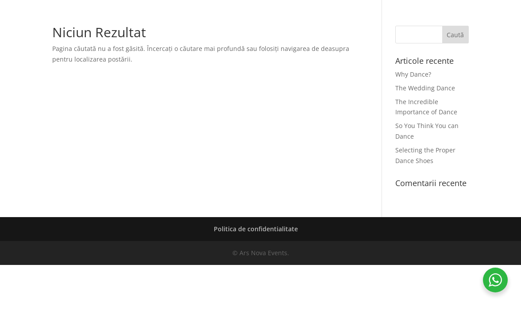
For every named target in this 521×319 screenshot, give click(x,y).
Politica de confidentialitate (256, 229)
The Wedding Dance (425, 88)
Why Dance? (413, 74)
